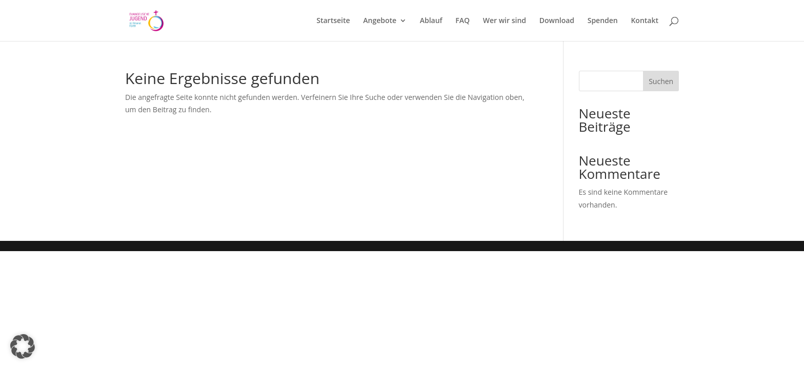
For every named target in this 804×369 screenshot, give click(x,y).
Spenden (603, 21)
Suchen (661, 81)
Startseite (333, 21)
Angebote (379, 21)
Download (556, 21)
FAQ (462, 21)
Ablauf (431, 21)
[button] (22, 346)
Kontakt (644, 21)
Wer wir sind (504, 21)
